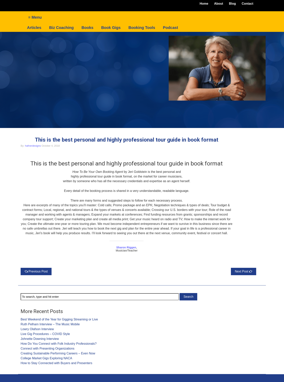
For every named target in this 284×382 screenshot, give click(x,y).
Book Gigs (111, 27)
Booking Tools (141, 27)
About (218, 3)
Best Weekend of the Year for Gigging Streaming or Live (59, 319)
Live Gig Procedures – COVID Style (45, 334)
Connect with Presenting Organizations (48, 348)
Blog (232, 3)
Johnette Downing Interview (40, 338)
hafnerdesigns (33, 145)
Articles (34, 27)
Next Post (241, 271)
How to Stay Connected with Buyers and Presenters (56, 363)
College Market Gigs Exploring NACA (46, 358)
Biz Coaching (61, 27)
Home (204, 3)
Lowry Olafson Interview (37, 329)
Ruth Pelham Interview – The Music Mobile (50, 324)
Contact (247, 3)
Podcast (170, 27)
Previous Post (38, 271)
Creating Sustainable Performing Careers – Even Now (58, 353)
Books (87, 27)
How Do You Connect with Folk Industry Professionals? (58, 343)
